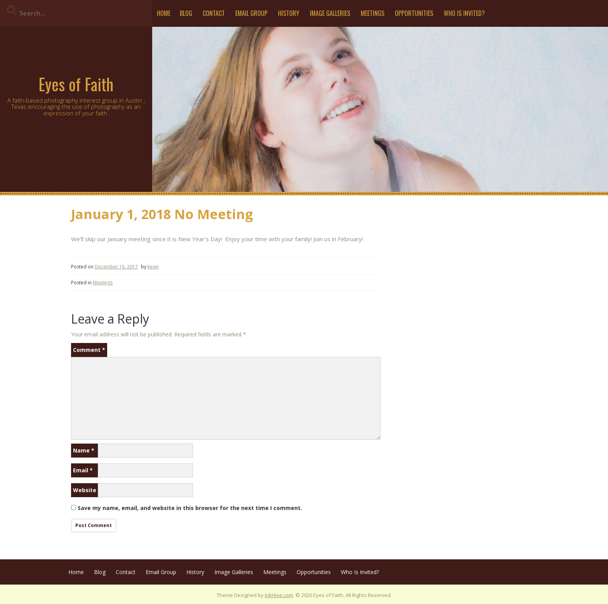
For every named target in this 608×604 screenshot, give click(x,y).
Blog (186, 13)
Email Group (251, 13)
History (288, 13)
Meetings (372, 13)
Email (83, 470)
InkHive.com (279, 595)
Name (83, 450)
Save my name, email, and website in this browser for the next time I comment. (190, 508)
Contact (214, 13)
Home (163, 13)
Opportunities (414, 13)
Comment (89, 349)
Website (84, 490)
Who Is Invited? (464, 13)
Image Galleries (330, 13)
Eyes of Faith (75, 84)
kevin (153, 266)
